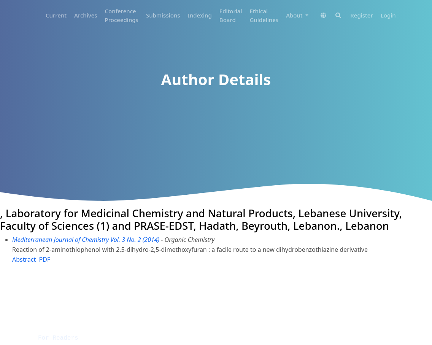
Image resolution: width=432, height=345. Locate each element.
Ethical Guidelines (263, 15)
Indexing (200, 15)
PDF (45, 259)
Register (361, 15)
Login (388, 15)
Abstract (24, 259)
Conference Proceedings (121, 15)
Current (56, 15)
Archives (85, 15)
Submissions (163, 15)
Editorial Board (230, 15)
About (295, 15)
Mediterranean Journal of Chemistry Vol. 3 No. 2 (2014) (85, 239)
